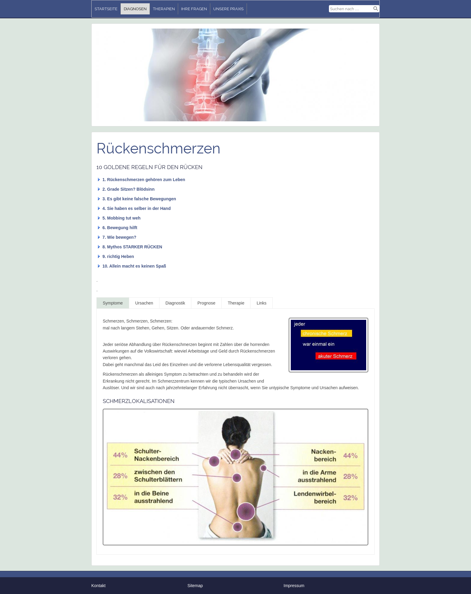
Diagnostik (175, 303)
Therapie (236, 303)
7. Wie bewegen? (119, 237)
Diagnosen (135, 9)
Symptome (113, 303)
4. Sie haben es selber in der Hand (136, 208)
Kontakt (98, 585)
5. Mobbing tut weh (121, 218)
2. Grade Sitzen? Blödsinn (128, 189)
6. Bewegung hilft (119, 227)
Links (261, 303)
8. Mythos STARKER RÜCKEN (132, 246)
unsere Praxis (228, 9)
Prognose (206, 303)
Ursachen (144, 303)
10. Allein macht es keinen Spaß (134, 266)
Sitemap (195, 585)
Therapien (164, 9)
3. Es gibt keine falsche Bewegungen (139, 198)
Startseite (106, 9)
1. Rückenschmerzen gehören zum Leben (143, 179)
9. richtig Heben (118, 256)
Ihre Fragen (194, 9)
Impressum (294, 585)
